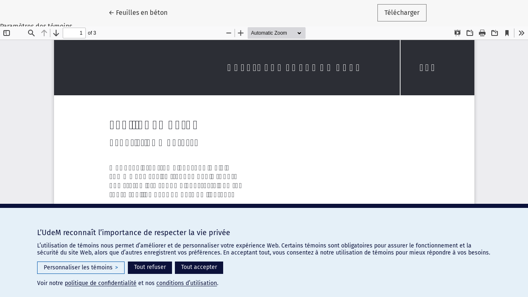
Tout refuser (150, 267)
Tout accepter (199, 267)
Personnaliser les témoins (81, 267)
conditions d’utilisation (186, 283)
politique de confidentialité (101, 283)
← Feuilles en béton (141, 11)
